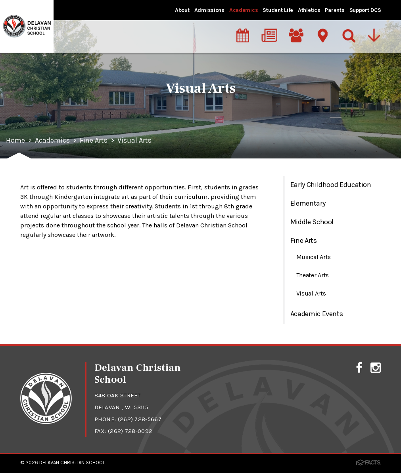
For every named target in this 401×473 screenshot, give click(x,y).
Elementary (307, 203)
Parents (334, 10)
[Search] (349, 35)
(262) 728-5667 (139, 419)
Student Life (278, 10)
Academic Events (316, 313)
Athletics (309, 10)
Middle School (312, 221)
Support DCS (365, 10)
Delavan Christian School (72, 462)
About (182, 10)
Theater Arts (312, 275)
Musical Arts (313, 257)
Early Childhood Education (330, 184)
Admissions (209, 10)
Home (15, 141)
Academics (243, 10)
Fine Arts (93, 141)
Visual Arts (134, 141)
